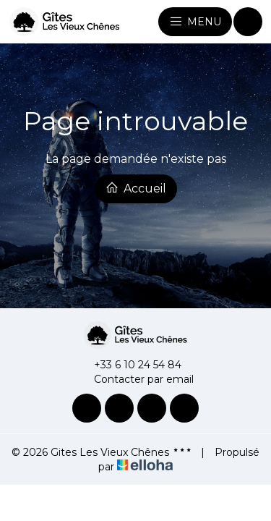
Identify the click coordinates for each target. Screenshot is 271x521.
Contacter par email (135, 379)
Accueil (136, 188)
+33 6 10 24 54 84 (129, 364)
